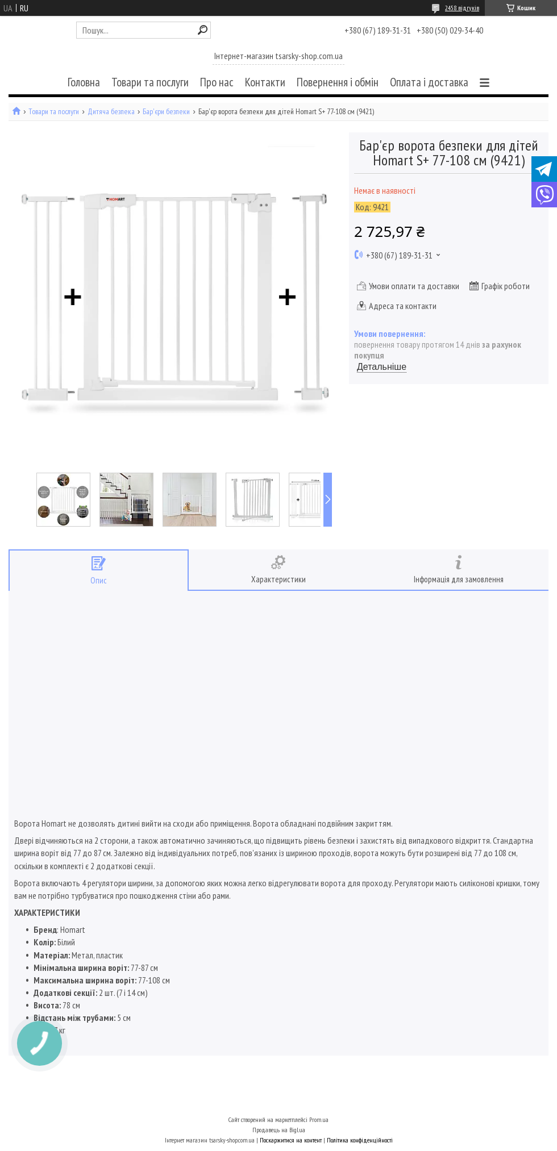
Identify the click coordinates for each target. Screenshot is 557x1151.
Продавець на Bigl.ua (278, 1129)
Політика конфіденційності (360, 1140)
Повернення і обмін (338, 82)
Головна (84, 82)
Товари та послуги (150, 82)
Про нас (217, 82)
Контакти (265, 82)
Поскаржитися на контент (291, 1140)
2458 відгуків (462, 7)
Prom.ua (319, 1119)
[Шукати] (202, 30)
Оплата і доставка (429, 82)
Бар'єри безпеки (166, 111)
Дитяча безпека (111, 111)
